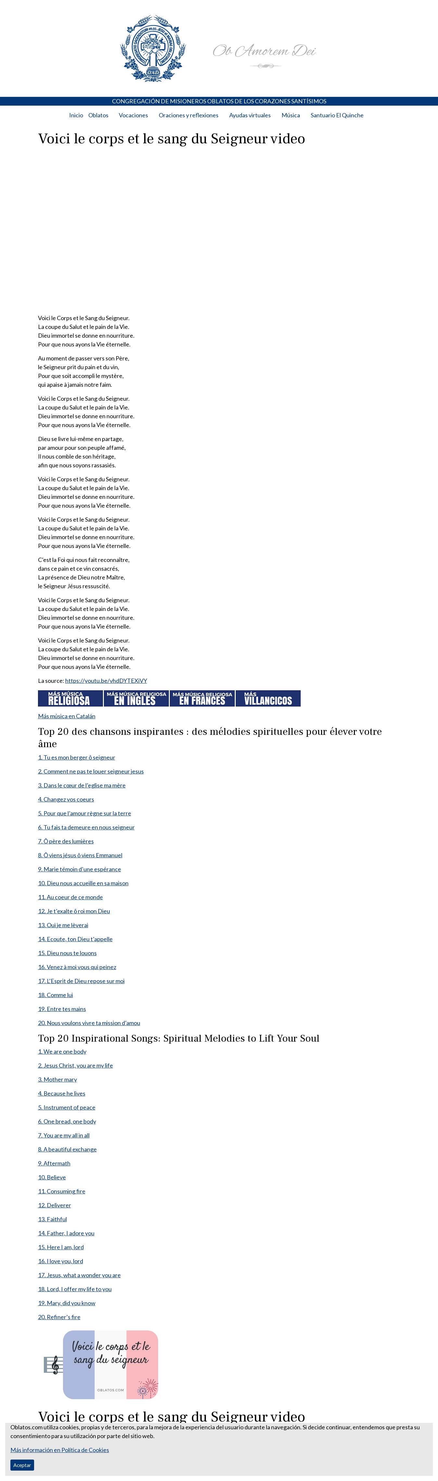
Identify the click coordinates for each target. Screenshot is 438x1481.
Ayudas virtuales (250, 115)
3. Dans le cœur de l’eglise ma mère (82, 785)
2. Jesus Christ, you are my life (75, 1065)
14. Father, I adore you (66, 1233)
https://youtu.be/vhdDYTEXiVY (106, 680)
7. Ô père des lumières (66, 841)
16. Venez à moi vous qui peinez (77, 966)
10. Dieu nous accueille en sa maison (83, 883)
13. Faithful (52, 1219)
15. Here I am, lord (61, 1247)
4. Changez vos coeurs (66, 799)
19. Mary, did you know (66, 1302)
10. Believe (52, 1177)
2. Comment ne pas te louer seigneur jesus (91, 771)
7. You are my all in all (64, 1135)
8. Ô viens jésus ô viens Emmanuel (80, 855)
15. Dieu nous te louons (67, 952)
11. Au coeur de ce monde (70, 897)
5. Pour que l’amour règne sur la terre (84, 813)
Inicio (76, 115)
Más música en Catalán (66, 716)
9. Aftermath (54, 1163)
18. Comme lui (55, 994)
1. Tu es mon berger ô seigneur (76, 757)
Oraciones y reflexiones (189, 115)
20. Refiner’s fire (59, 1316)
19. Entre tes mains (62, 1008)
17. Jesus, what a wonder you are (79, 1275)
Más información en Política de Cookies (59, 1449)
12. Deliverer (54, 1205)
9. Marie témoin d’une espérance (79, 869)
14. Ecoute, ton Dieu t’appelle (75, 938)
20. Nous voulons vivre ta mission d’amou (89, 1022)
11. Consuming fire (61, 1191)
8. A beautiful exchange (67, 1149)
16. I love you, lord (60, 1261)
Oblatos (98, 115)
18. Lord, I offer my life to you (75, 1289)
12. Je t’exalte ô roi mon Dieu (74, 911)
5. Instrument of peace (66, 1107)
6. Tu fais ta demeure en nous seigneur (86, 827)
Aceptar (22, 1465)
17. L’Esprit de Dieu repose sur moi (81, 980)
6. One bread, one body (67, 1121)
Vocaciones (133, 115)
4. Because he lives (61, 1093)
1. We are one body (62, 1051)
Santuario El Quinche (337, 115)
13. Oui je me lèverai (63, 925)
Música (291, 115)
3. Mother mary (57, 1079)
